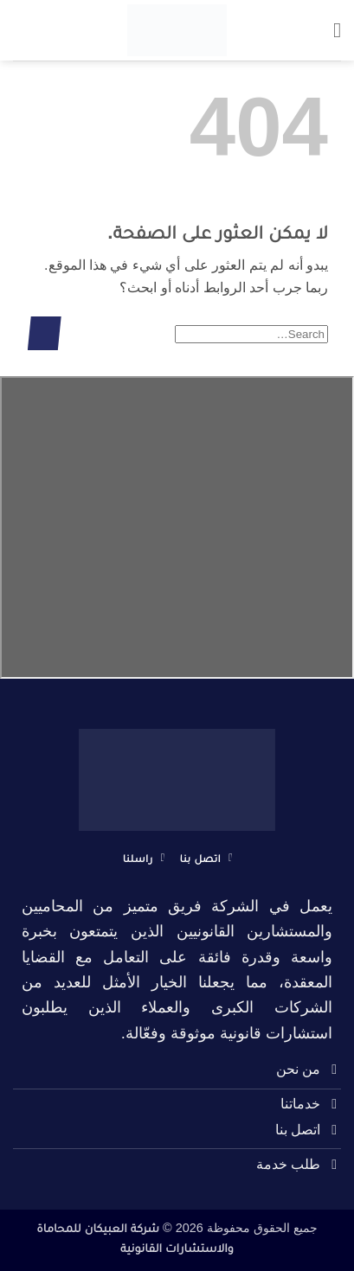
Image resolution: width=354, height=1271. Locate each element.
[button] (330, 30)
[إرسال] (44, 333)
